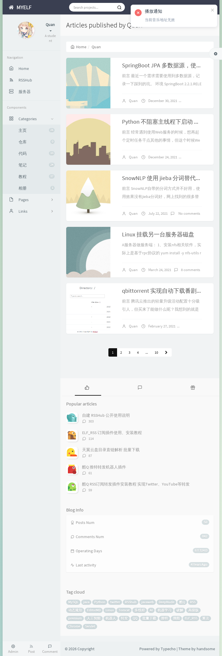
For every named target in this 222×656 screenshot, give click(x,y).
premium (75, 618)
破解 (179, 610)
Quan (133, 100)
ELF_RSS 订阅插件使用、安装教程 (112, 432)
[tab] (86, 387)
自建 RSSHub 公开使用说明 (106, 415)
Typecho (168, 648)
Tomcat (124, 610)
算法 (205, 618)
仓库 (36, 141)
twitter (115, 602)
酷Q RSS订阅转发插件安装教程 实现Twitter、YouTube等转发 (136, 484)
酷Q (182, 602)
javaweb (147, 602)
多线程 (139, 610)
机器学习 (164, 610)
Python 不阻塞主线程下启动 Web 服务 (169, 121)
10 (156, 352)
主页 (36, 130)
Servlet (90, 626)
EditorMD (94, 610)
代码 (36, 153)
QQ (135, 618)
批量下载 (149, 618)
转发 (124, 618)
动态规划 (75, 610)
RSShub (130, 602)
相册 (36, 188)
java (86, 602)
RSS (192, 602)
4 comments (194, 326)
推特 (164, 618)
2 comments (196, 100)
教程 (36, 176)
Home (78, 46)
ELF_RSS (191, 618)
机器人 (111, 618)
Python (99, 602)
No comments (198, 157)
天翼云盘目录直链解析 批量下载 (111, 449)
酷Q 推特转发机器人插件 (104, 467)
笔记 (36, 165)
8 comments (190, 269)
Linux (110, 610)
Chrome (74, 626)
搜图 (176, 618)
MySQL (73, 602)
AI (151, 610)
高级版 (193, 610)
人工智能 (94, 618)
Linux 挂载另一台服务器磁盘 (158, 234)
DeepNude (166, 602)
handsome (206, 648)
